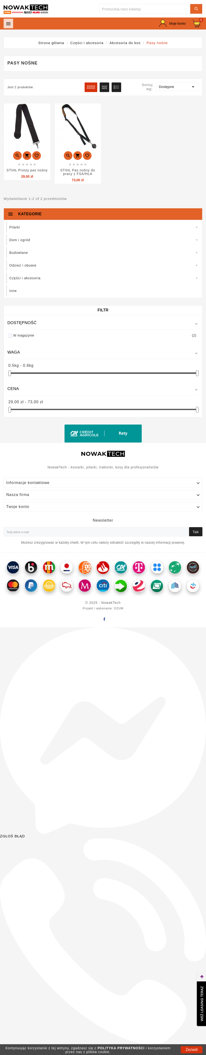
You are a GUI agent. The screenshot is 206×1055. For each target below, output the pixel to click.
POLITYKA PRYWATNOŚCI (121, 1048)
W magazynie (104, 335)
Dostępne (177, 87)
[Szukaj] (144, 9)
